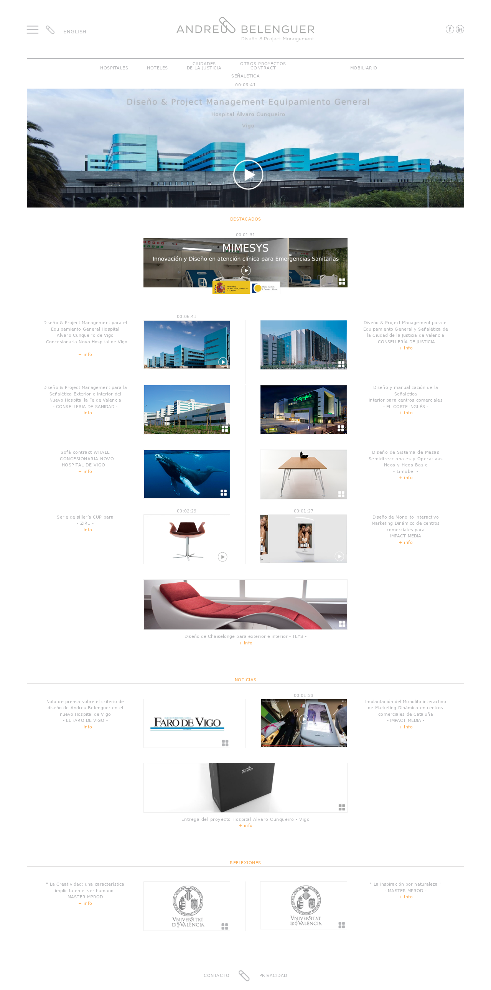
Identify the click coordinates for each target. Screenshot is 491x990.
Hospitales (114, 68)
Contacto (216, 975)
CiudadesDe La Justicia (204, 66)
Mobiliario (363, 68)
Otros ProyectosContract (263, 66)
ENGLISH (75, 32)
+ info (85, 354)
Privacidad (273, 975)
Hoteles (157, 68)
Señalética (245, 76)
